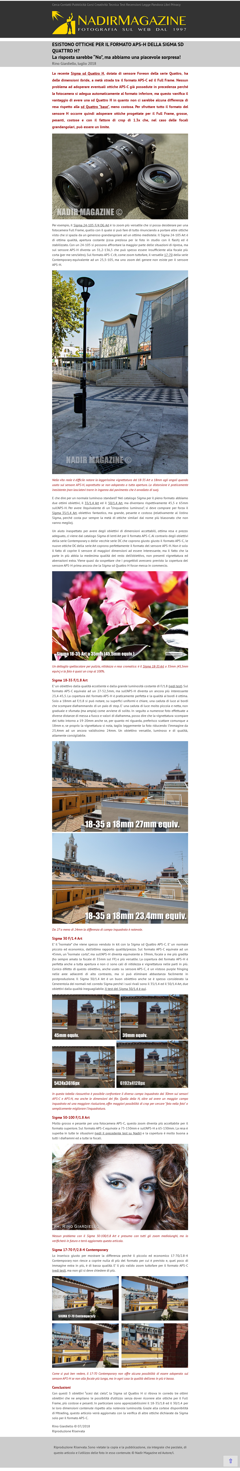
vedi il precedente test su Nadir (118, 1133)
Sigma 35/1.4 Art (64, 513)
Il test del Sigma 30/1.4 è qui (125, 989)
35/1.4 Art (92, 503)
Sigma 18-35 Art (153, 666)
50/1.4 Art (115, 503)
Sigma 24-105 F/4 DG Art (91, 225)
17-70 (168, 255)
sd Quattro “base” (95, 106)
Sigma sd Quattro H (87, 73)
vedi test (175, 686)
